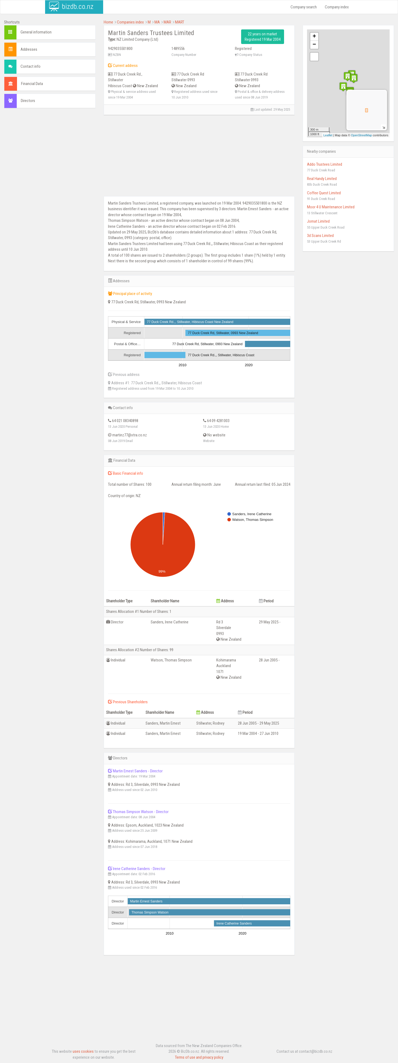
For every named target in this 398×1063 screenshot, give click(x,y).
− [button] (314, 45)
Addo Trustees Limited (324, 164)
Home (108, 22)
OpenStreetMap (361, 135)
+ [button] (314, 37)
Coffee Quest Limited (324, 193)
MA (157, 22)
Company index (337, 7)
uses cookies (83, 1051)
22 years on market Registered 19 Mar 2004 (263, 37)
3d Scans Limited (320, 235)
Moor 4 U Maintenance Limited (331, 207)
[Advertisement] (50, 151)
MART (179, 22)
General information (36, 32)
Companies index (130, 22)
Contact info (31, 66)
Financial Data (32, 83)
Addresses (29, 49)
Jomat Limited (318, 221)
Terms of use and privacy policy (199, 1057)
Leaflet (327, 135)
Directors (28, 100)
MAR (167, 22)
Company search (304, 7)
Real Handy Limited (322, 178)
